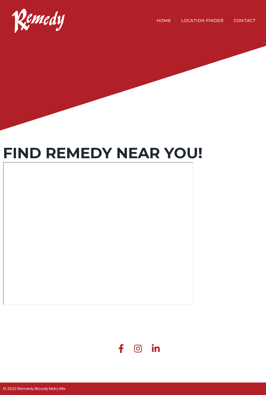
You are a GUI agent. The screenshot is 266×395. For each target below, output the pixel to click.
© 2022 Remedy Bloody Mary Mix (34, 388)
